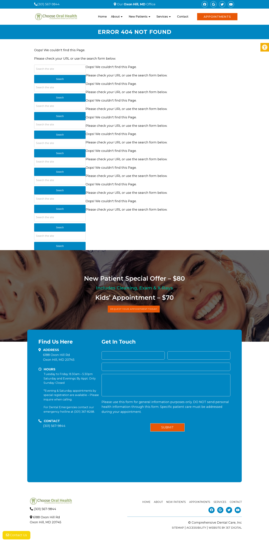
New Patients (138, 16)
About (115, 16)
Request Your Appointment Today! (133, 309)
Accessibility (196, 527)
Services (162, 16)
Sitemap (178, 527)
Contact (182, 16)
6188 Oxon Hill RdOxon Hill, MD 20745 (58, 357)
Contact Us (16, 535)
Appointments (217, 16)
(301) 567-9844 (48, 4)
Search (60, 79)
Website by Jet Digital (225, 527)
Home (102, 16)
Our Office (135, 4)
